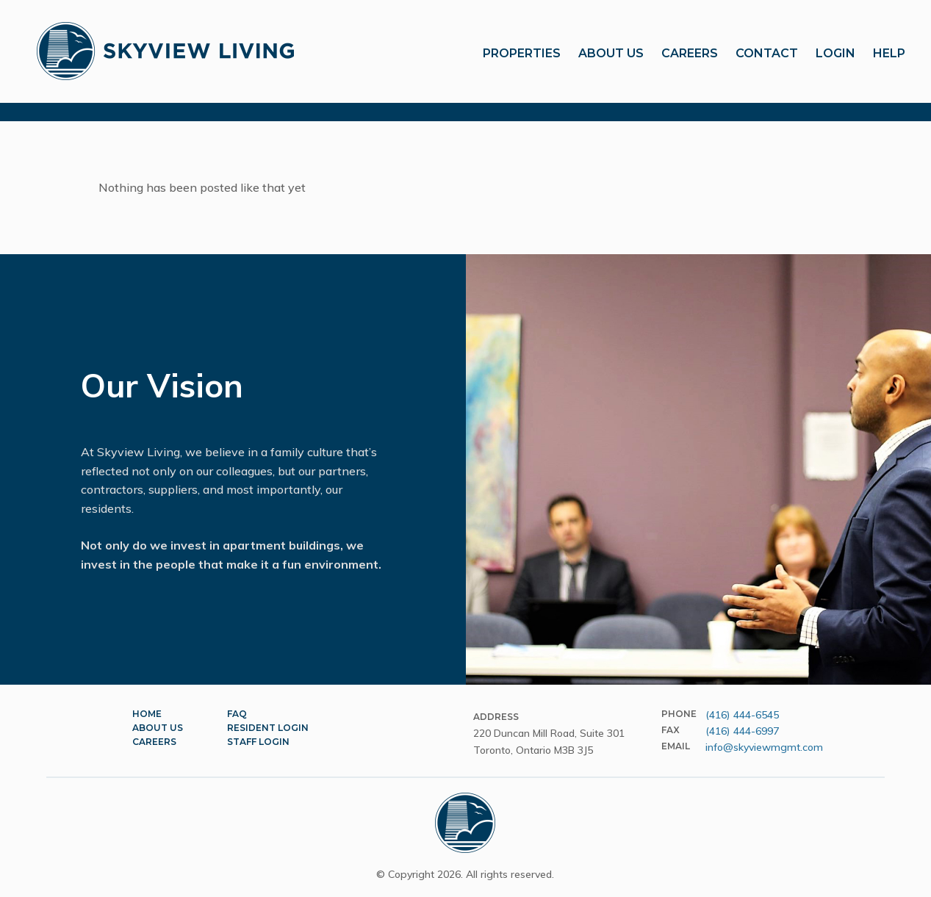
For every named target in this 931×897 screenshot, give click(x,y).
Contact (767, 53)
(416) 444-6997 (742, 731)
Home (147, 713)
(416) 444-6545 (742, 714)
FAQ (237, 713)
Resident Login (268, 727)
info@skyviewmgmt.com (764, 747)
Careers (689, 53)
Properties (522, 53)
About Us (611, 53)
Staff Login (258, 741)
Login (835, 53)
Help (889, 53)
